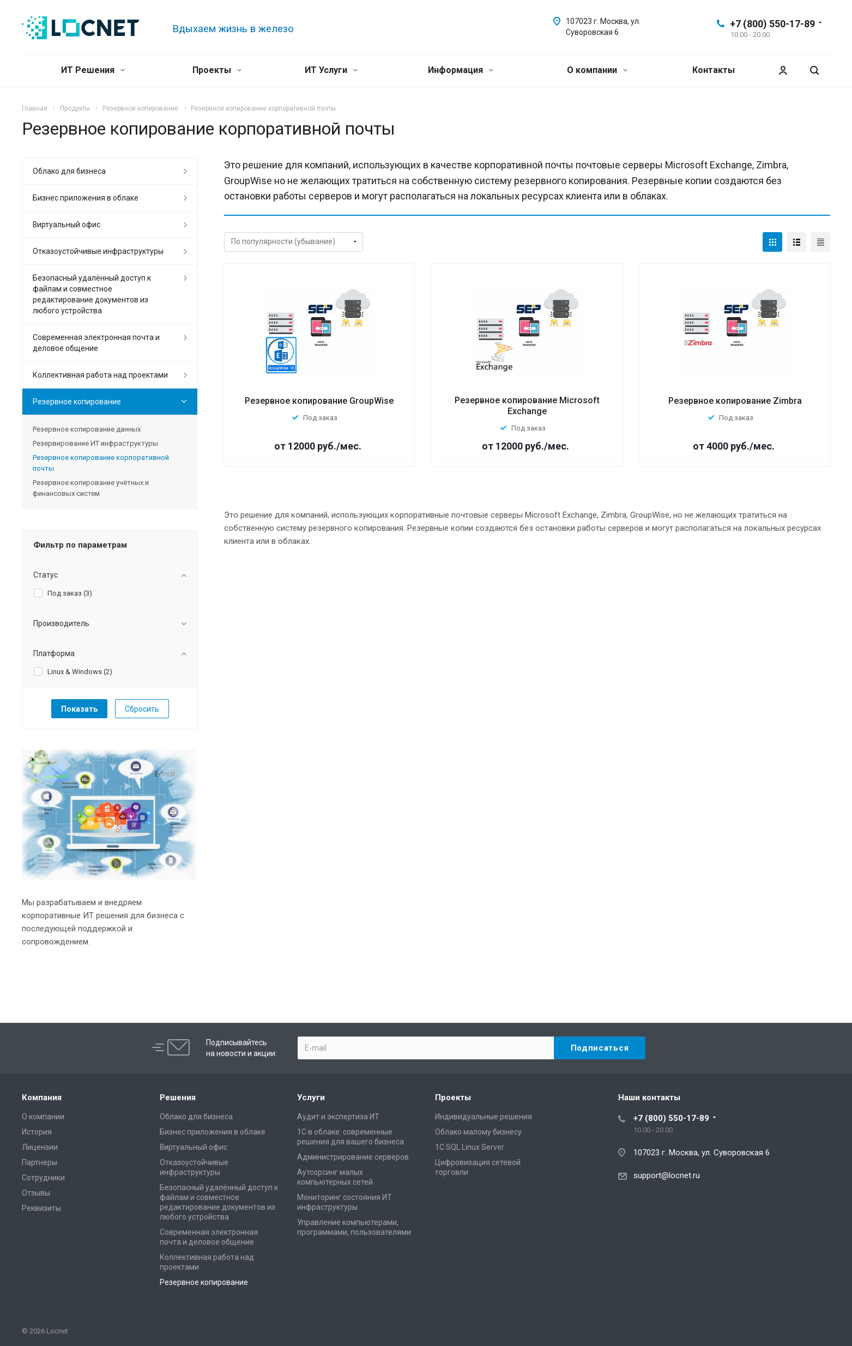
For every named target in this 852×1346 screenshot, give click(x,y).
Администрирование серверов (353, 1157)
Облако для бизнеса (69, 171)
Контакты (713, 70)
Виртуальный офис (66, 224)
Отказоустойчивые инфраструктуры (98, 251)
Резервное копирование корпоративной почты (101, 462)
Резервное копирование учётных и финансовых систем (91, 488)
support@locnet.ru (666, 1175)
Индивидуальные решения (483, 1116)
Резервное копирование (77, 401)
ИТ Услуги (331, 70)
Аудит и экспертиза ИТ (338, 1116)
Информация (460, 70)
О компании (597, 70)
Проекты (216, 70)
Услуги (311, 1097)
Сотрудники (43, 1177)
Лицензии (40, 1147)
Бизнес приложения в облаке (85, 197)
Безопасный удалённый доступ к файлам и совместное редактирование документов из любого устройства (92, 294)
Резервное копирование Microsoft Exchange (527, 405)
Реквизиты (41, 1208)
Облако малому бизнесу (478, 1131)
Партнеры (39, 1162)
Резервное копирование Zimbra (735, 401)
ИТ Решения (93, 70)
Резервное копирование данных (87, 429)
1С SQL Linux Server (469, 1147)
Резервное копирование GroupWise (319, 401)
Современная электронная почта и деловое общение (96, 343)
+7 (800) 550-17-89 (772, 23)
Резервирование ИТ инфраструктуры (95, 443)
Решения (178, 1097)
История (37, 1131)
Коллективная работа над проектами (100, 375)
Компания (42, 1097)
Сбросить (142, 709)
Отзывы (36, 1193)
